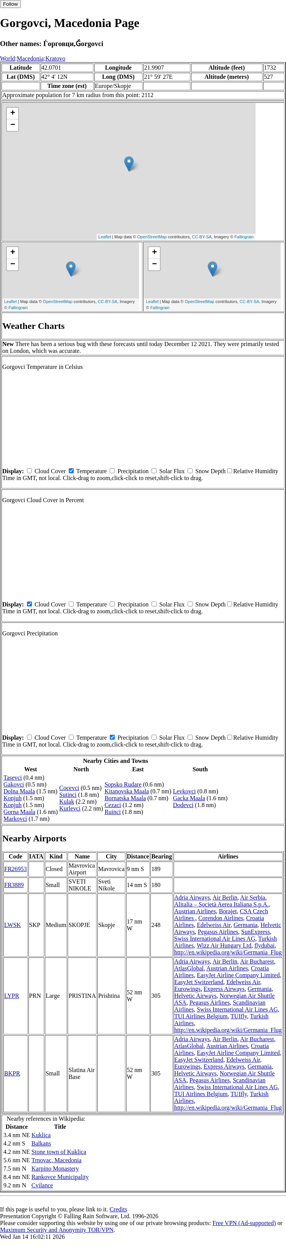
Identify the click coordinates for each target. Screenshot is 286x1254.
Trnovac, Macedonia (57, 1160)
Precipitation (133, 471)
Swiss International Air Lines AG (214, 938)
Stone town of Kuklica (59, 1152)
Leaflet (104, 237)
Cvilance (42, 1185)
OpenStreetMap (152, 237)
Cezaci (112, 805)
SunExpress (255, 932)
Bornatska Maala (125, 798)
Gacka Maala (189, 798)
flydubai (264, 945)
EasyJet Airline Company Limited (238, 975)
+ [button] (12, 113)
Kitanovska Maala (126, 791)
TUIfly (239, 1016)
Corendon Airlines (220, 918)
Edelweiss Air (214, 925)
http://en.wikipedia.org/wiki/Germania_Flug (228, 952)
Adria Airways (192, 897)
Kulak (66, 801)
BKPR (12, 1073)
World (7, 58)
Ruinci (112, 812)
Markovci (15, 818)
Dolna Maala (19, 791)
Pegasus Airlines (218, 932)
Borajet (228, 911)
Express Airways (224, 989)
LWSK (12, 925)
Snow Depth (210, 471)
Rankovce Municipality (60, 1177)
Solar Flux (172, 471)
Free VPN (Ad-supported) (244, 1223)
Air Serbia (252, 897)
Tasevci (12, 777)
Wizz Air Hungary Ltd (224, 945)
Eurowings (187, 989)
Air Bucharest (257, 961)
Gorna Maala (19, 812)
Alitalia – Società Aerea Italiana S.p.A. (221, 904)
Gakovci (13, 784)
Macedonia (30, 58)
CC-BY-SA (202, 237)
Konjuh (12, 798)
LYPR (11, 995)
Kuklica (41, 1135)
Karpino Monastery (55, 1168)
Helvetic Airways (195, 995)
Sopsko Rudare (122, 784)
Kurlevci (70, 808)
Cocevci (69, 788)
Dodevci (183, 805)
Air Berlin (225, 897)
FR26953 (15, 869)
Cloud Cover (50, 471)
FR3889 (14, 885)
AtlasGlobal (189, 968)
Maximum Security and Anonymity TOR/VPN (57, 1230)
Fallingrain (244, 237)
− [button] (12, 125)
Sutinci (67, 794)
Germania (246, 925)
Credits (118, 1209)
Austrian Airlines (195, 911)
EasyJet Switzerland (198, 982)
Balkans (41, 1143)
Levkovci (184, 791)
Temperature (91, 471)
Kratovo (55, 58)
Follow (10, 4)
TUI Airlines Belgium (201, 1016)
